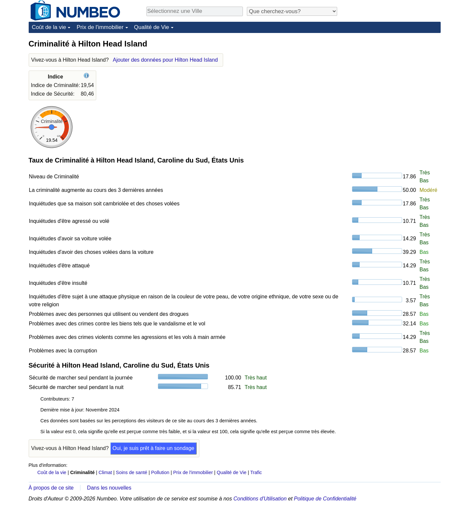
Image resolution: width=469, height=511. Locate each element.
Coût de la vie (49, 27)
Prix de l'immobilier (99, 27)
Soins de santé (131, 472)
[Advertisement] (391, 80)
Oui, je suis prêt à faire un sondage (153, 448)
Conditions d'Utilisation (259, 498)
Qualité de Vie (151, 27)
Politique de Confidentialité (325, 498)
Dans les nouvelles (109, 488)
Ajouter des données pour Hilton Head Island (165, 60)
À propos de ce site (51, 488)
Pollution (160, 472)
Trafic (256, 472)
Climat (105, 472)
